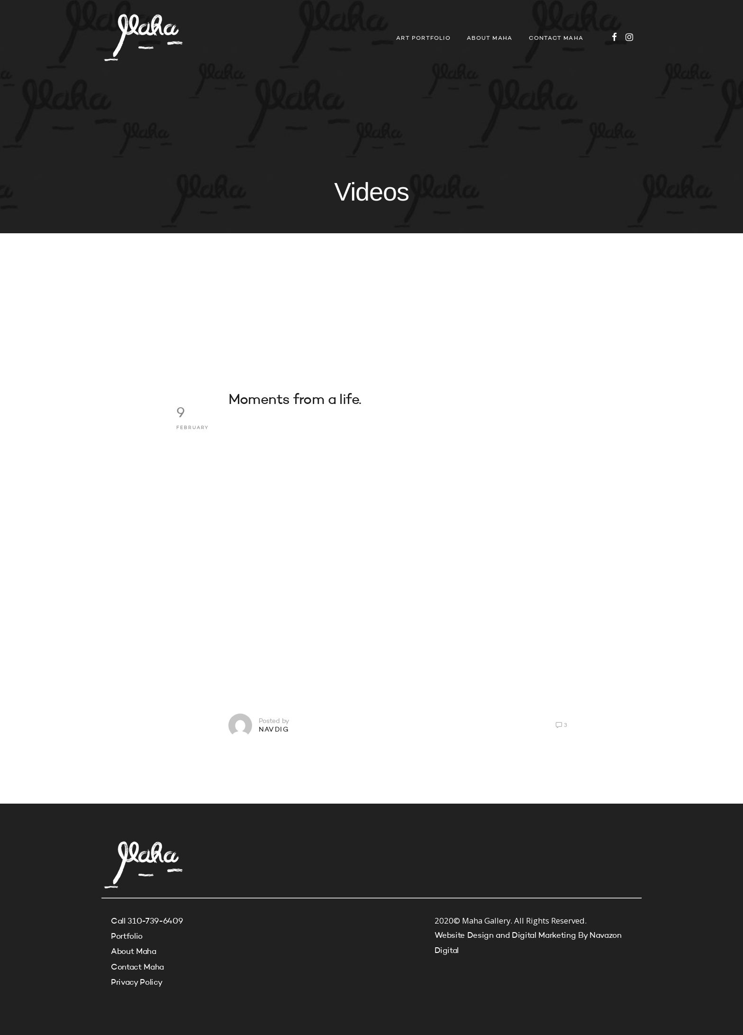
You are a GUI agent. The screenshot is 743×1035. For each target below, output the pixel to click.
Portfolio (127, 937)
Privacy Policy (136, 983)
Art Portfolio (423, 38)
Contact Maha (556, 38)
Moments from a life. (295, 400)
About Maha (489, 38)
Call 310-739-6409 (146, 921)
